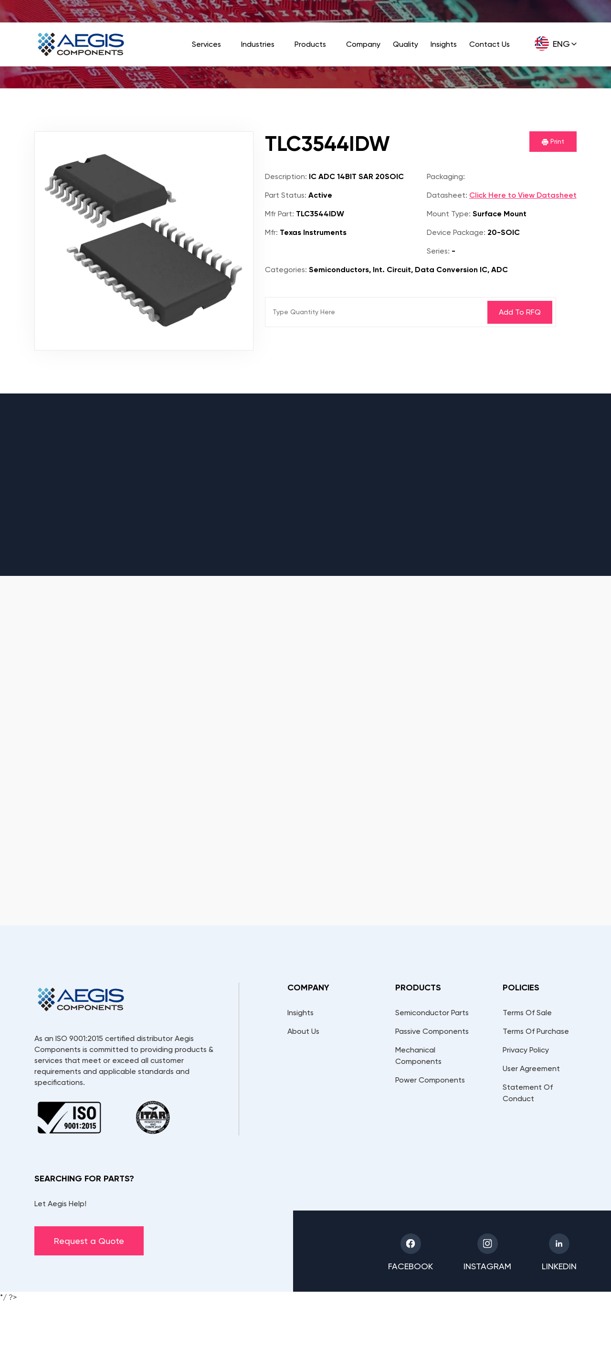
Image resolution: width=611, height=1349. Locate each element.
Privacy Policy (526, 1049)
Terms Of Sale (527, 1012)
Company (363, 44)
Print (553, 141)
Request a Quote (89, 1241)
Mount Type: (449, 213)
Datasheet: (447, 195)
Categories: (286, 269)
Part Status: (285, 195)
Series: (438, 250)
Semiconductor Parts (432, 1012)
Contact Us (489, 44)
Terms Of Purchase (536, 1031)
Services (206, 44)
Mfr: (271, 232)
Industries (257, 44)
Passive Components (432, 1031)
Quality (405, 44)
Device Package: (456, 232)
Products (310, 44)
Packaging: (446, 176)
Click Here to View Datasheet (523, 195)
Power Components (430, 1079)
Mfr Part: (279, 213)
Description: (286, 176)
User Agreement (531, 1068)
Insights (444, 44)
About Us (303, 1031)
